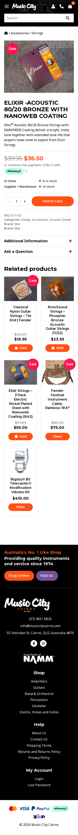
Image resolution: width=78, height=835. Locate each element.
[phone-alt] (39, 619)
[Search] (67, 18)
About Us (39, 733)
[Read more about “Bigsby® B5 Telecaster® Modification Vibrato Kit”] (20, 507)
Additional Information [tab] (38, 241)
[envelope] (39, 626)
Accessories (20, 33)
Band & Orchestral (39, 693)
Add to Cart (52, 201)
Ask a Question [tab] (38, 251)
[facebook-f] (35, 643)
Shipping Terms (39, 745)
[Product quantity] (16, 201)
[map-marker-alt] (39, 633)
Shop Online (18, 576)
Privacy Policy (39, 757)
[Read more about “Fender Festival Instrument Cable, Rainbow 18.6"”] (57, 436)
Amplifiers (39, 681)
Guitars (39, 687)
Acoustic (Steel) (60, 220)
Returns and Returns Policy (39, 751)
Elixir (17, 224)
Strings (37, 33)
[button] (20, 348)
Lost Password (39, 785)
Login (39, 778)
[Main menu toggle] (5, 6)
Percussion (39, 699)
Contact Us (39, 739)
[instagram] (44, 643)
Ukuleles (39, 706)
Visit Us (46, 576)
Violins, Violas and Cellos (39, 712)
